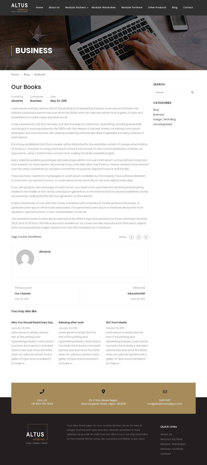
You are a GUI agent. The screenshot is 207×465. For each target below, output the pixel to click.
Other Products (157, 7)
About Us (54, 7)
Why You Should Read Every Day (32, 322)
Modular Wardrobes (104, 7)
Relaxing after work (71, 322)
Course (22, 237)
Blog (174, 7)
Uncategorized (162, 124)
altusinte (17, 101)
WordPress (34, 237)
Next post (139, 288)
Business (40, 74)
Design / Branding (164, 119)
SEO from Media (116, 322)
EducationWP (136, 293)
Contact (188, 7)
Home (39, 7)
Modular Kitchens (75, 7)
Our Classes (23, 293)
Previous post (23, 288)
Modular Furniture (131, 7)
